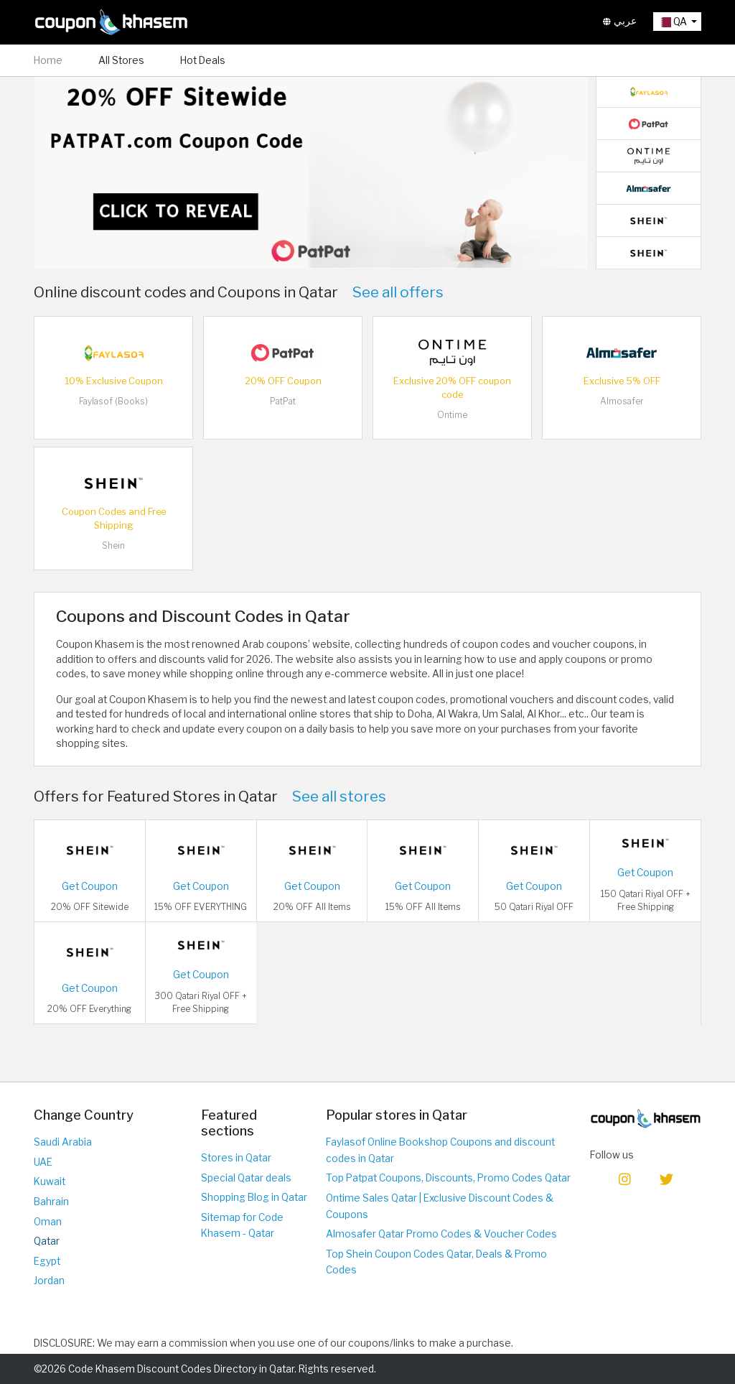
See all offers (398, 292)
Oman (48, 1221)
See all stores (338, 796)
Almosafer (622, 401)
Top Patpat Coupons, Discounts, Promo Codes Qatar (448, 1178)
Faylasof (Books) (113, 401)
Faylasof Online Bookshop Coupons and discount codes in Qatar (440, 1150)
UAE (43, 1162)
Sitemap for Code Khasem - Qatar (242, 1226)
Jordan (49, 1280)
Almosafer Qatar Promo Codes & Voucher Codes (441, 1234)
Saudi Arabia (63, 1142)
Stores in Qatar (236, 1158)
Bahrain (51, 1201)
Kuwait (49, 1181)
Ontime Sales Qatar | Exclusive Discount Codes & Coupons (439, 1206)
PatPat (283, 401)
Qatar (47, 1241)
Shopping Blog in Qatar (254, 1197)
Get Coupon (90, 886)
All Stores (121, 60)
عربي (620, 21)
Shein (113, 545)
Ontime (452, 414)
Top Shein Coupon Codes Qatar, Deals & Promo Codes (436, 1262)
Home (48, 60)
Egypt (47, 1261)
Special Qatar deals (246, 1178)
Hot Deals (202, 60)
